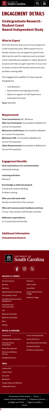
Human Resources (33, 339)
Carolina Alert (6, 368)
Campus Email (7, 372)
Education (5, 288)
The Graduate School (9, 295)
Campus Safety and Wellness (12, 383)
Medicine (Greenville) (9, 318)
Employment (6, 335)
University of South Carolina (20, 396)
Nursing (4, 325)
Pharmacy (30, 281)
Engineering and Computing (11, 292)
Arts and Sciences (8, 281)
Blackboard (6, 379)
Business (5, 285)
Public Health (31, 285)
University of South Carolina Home (13, 3)
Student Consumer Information (15, 399)
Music (4, 321)
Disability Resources (9, 358)
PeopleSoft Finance (9, 386)
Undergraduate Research (14, 238)
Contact (24, 405)
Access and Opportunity (35, 335)
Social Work (31, 288)
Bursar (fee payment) (9, 348)
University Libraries (33, 346)
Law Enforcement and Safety (37, 343)
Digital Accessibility (34, 402)
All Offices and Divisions (35, 350)
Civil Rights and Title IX (16, 402)
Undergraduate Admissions (11, 339)
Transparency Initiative (37, 399)
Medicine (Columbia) (9, 314)
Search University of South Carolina (37, 3)
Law (3, 310)
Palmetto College (33, 297)
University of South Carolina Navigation (44, 3)
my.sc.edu (5, 376)
